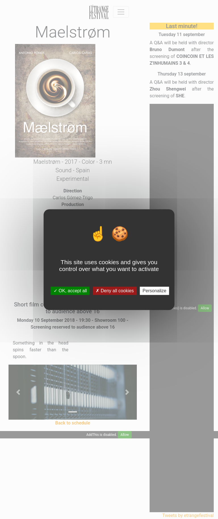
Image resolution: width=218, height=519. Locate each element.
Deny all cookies (115, 290)
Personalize (154, 290)
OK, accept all (70, 290)
